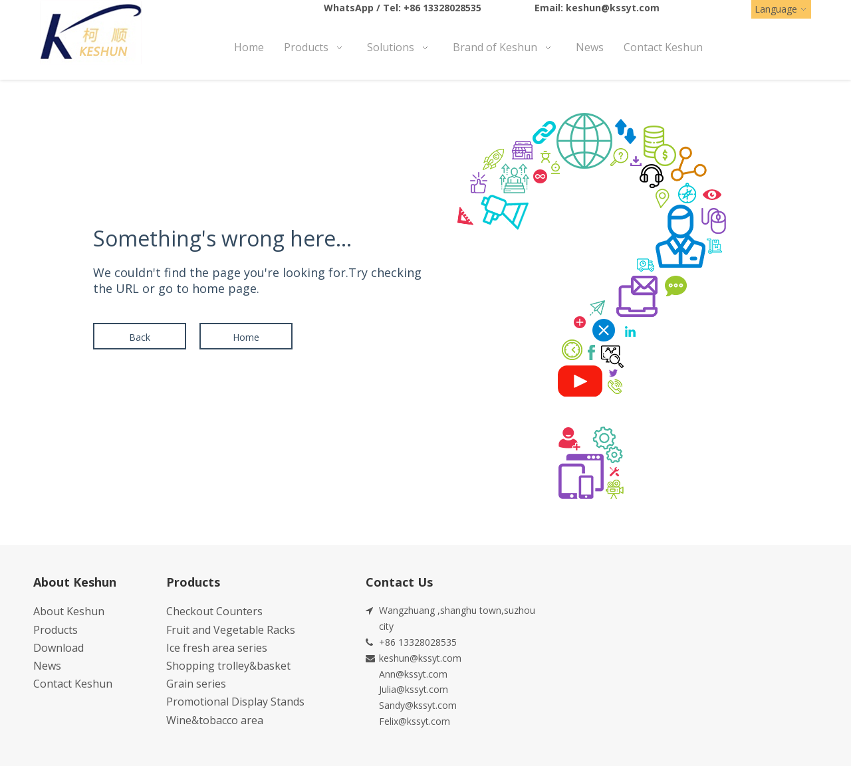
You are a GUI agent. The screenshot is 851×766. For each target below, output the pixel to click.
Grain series (196, 683)
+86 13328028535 (442, 7)
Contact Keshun (72, 683)
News (47, 665)
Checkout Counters (214, 611)
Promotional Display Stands (235, 701)
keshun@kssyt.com (613, 7)
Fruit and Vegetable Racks (230, 629)
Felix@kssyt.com (414, 721)
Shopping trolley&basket (228, 665)
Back (139, 337)
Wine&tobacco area (214, 720)
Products (55, 629)
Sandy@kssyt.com (418, 705)
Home (246, 337)
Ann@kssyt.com (413, 674)
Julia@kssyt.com (413, 689)
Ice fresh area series (216, 647)
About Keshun (68, 611)
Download (58, 647)
